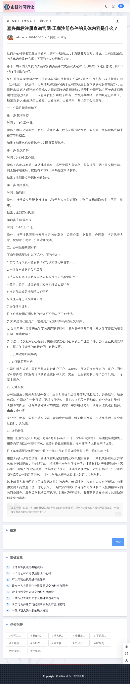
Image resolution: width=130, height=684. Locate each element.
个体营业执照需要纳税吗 (27, 567)
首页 (14, 21)
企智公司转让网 (75, 676)
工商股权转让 (18, 643)
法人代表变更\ (61, 635)
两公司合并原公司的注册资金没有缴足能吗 (38, 604)
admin (20, 37)
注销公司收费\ (39, 651)
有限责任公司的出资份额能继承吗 (103, 643)
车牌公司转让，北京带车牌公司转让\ (82, 643)
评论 (63, 37)
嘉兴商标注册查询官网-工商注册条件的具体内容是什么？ (62, 28)
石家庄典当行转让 (103, 635)
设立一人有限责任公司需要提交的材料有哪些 (40, 585)
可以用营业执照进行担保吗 (28, 579)
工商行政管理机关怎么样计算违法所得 (35, 598)
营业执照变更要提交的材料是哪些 (33, 592)
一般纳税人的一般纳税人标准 (30, 610)
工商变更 (43, 21)
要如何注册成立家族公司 (39, 635)
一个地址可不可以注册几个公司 (31, 573)
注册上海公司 (82, 635)
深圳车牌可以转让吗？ (39, 643)
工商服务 (26, 21)
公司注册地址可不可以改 (18, 635)
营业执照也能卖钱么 (61, 643)
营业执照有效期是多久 (18, 651)
